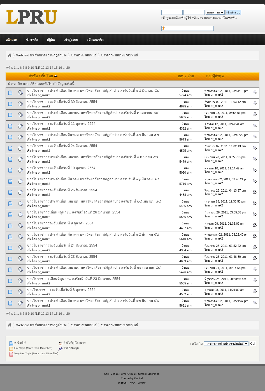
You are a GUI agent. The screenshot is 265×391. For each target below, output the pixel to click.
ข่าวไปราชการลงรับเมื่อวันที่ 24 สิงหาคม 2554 (62, 146)
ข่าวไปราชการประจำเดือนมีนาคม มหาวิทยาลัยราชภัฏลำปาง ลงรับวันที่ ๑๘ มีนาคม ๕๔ (93, 91)
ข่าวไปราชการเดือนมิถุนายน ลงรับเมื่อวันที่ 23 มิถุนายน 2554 (73, 279)
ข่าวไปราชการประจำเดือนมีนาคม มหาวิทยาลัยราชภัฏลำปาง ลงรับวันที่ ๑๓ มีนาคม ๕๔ (93, 301)
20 (68, 67)
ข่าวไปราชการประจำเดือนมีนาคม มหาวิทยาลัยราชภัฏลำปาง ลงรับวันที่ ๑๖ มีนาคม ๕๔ (93, 179)
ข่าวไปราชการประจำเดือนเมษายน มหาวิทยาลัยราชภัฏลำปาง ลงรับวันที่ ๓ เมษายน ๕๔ (92, 113)
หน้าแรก (11, 40)
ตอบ (181, 76)
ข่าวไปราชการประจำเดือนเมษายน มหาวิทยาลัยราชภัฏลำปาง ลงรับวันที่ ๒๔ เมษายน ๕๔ (94, 201)
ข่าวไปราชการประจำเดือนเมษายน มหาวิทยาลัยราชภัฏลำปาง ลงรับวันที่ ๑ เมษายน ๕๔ (92, 157)
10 (32, 67)
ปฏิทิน (51, 40)
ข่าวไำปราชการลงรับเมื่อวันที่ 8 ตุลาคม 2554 (61, 290)
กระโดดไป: (196, 343)
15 (55, 67)
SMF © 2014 (129, 373)
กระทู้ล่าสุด (215, 76)
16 (60, 67)
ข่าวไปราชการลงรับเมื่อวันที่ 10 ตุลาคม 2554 (61, 168)
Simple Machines (148, 373)
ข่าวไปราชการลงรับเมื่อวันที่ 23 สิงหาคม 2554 (62, 257)
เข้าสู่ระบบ (71, 40)
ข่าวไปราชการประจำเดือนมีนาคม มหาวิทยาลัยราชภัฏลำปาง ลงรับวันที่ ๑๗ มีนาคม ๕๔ (93, 135)
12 (42, 67)
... (18, 67)
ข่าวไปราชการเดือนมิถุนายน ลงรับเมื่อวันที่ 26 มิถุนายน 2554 (73, 212)
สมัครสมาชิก (95, 40)
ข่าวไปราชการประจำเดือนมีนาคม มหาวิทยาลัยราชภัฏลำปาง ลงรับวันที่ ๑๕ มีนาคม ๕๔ (93, 234)
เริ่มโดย (49, 76)
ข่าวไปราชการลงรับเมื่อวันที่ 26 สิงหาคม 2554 (62, 190)
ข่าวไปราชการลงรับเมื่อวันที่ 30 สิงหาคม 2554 (62, 102)
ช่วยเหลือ (32, 40)
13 (47, 67)
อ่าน (190, 76)
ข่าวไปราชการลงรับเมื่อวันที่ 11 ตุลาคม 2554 (61, 124)
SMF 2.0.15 (111, 373)
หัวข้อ (33, 76)
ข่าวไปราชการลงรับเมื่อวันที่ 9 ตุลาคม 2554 (60, 223)
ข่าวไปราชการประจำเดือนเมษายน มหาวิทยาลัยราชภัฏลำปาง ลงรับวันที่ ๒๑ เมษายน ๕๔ (93, 268)
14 (51, 67)
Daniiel (138, 378)
